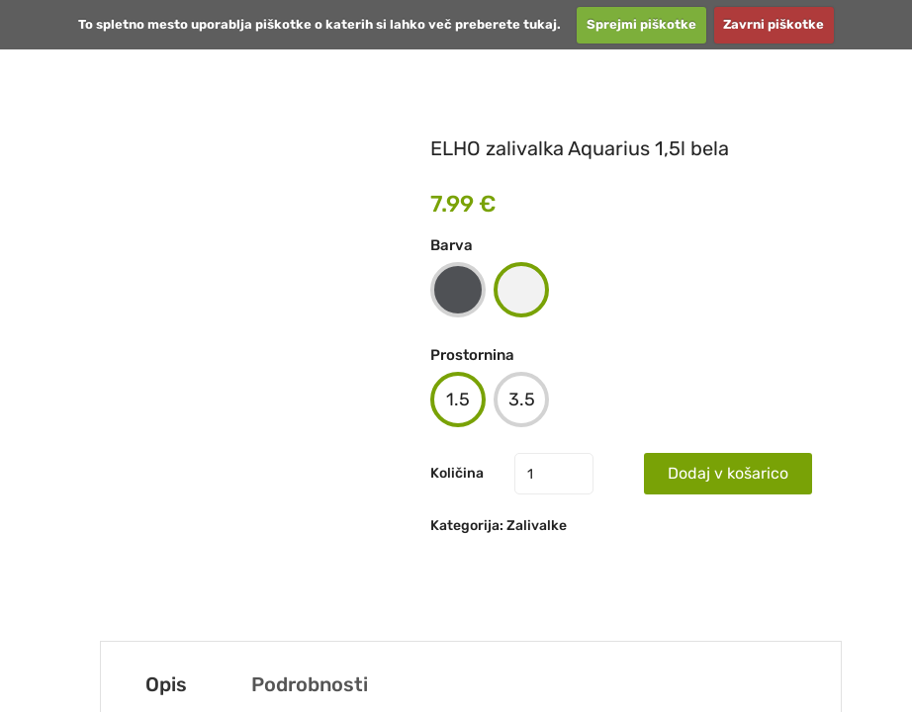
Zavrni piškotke (773, 24)
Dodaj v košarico (728, 473)
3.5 (521, 399)
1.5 (458, 399)
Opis (166, 684)
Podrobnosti (309, 684)
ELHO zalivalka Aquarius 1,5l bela (579, 148)
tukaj (540, 24)
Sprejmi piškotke (641, 24)
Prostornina (472, 355)
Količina (457, 473)
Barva (451, 245)
